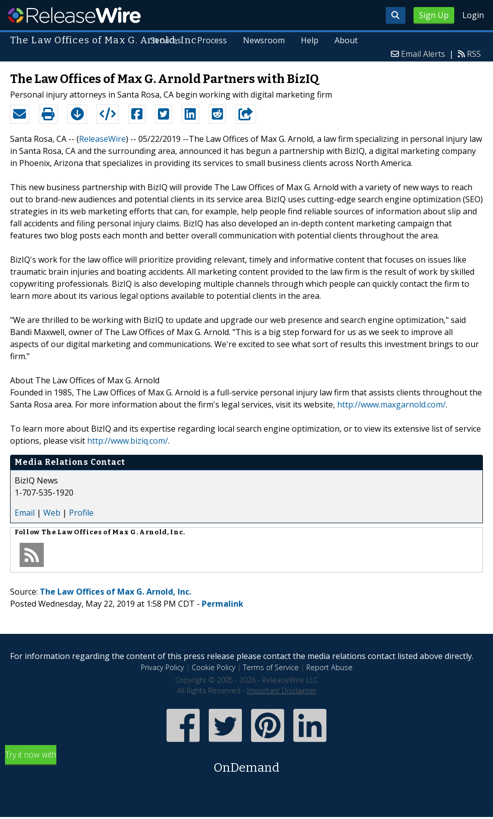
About (346, 40)
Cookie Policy (213, 667)
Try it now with (246, 763)
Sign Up (434, 15)
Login (473, 15)
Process (212, 40)
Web (51, 512)
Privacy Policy (162, 667)
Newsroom (264, 40)
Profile (81, 512)
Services (165, 40)
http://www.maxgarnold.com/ (391, 404)
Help (309, 40)
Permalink (222, 603)
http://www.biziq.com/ (127, 440)
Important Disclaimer (281, 690)
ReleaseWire (74, 15)
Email (25, 512)
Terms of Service (271, 667)
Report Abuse (329, 667)
